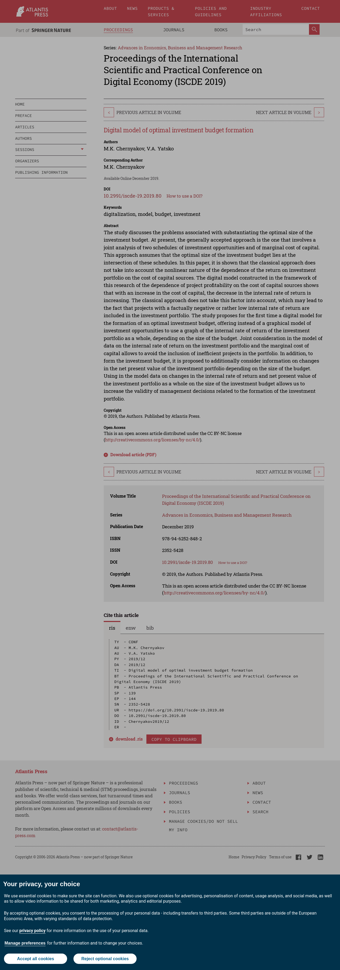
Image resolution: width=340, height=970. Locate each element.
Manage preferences (25, 943)
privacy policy (32, 930)
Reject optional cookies (105, 958)
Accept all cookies (35, 958)
